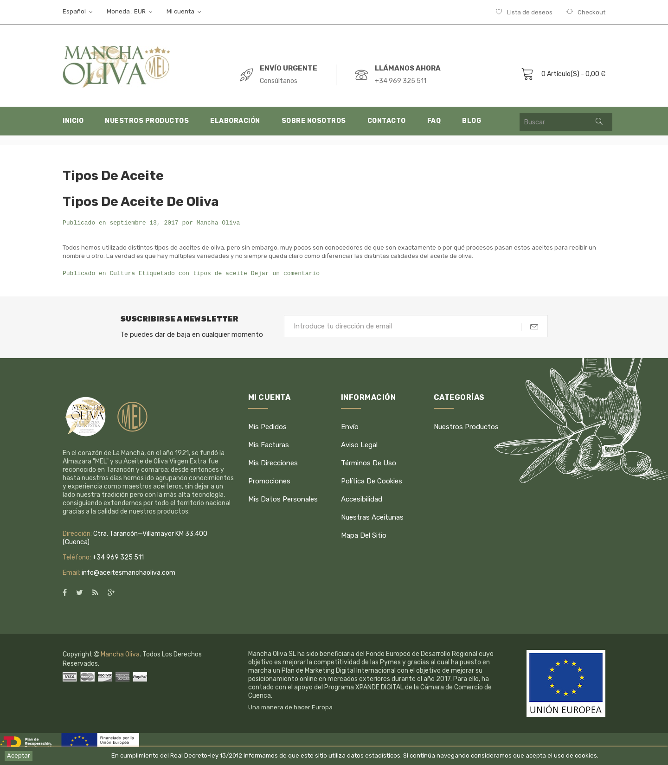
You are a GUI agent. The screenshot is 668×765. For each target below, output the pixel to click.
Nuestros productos (466, 427)
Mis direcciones (273, 463)
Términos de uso (368, 463)
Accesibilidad (361, 499)
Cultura (122, 274)
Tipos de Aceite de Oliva (141, 201)
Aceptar (18, 755)
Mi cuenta (269, 397)
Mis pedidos (267, 427)
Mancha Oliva (218, 223)
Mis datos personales (283, 499)
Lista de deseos (529, 12)
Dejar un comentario (285, 274)
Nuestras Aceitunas (372, 517)
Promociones (269, 481)
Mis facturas (268, 445)
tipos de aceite (220, 274)
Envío (350, 427)
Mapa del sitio (363, 535)
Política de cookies (371, 481)
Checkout (591, 12)
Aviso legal (359, 445)
